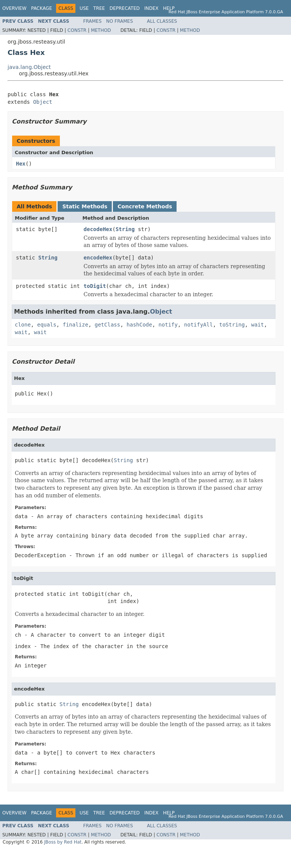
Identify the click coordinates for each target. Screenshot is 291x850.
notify (168, 325)
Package (41, 8)
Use (84, 8)
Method (101, 30)
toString (232, 325)
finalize (75, 325)
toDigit (95, 286)
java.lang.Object (29, 67)
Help (169, 8)
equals (46, 325)
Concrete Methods (144, 206)
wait (257, 325)
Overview (14, 8)
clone (23, 325)
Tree (99, 8)
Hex (20, 164)
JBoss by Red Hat (62, 842)
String (125, 229)
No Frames (119, 21)
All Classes (162, 21)
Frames (92, 21)
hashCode (139, 325)
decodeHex (98, 229)
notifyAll (198, 325)
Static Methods (84, 206)
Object (42, 102)
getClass (107, 325)
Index (151, 8)
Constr (76, 30)
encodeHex (98, 258)
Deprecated (125, 8)
